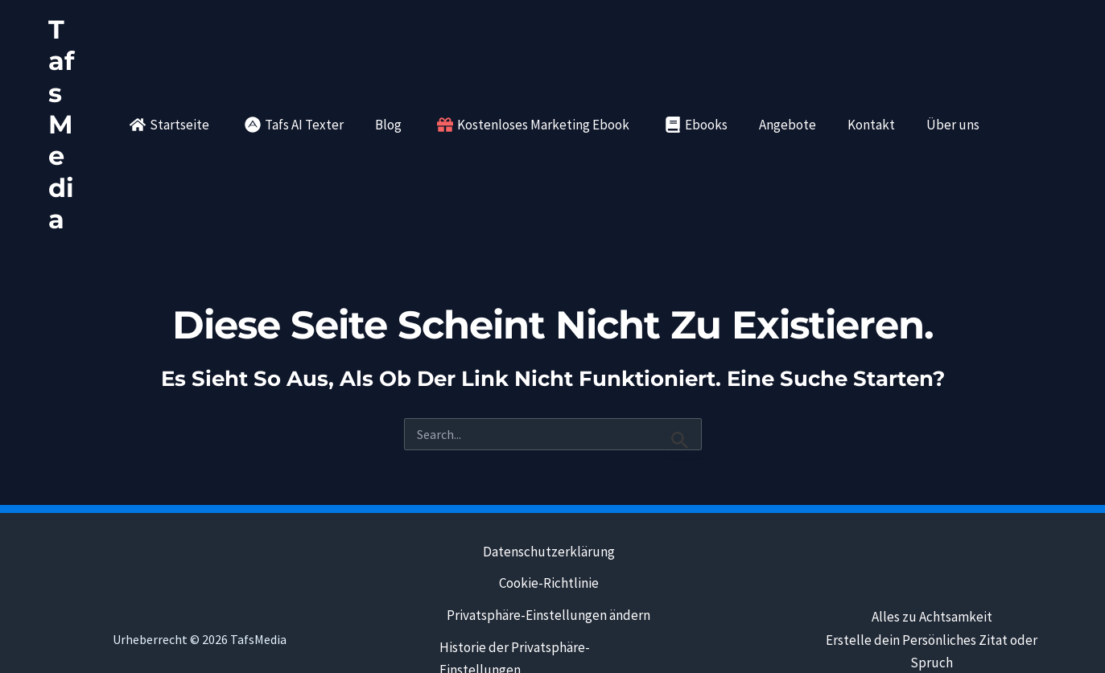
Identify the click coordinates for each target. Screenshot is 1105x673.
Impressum (493, 641)
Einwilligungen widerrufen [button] (548, 609)
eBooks (614, 641)
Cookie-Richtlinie (548, 490)
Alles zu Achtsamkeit (932, 523)
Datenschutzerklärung (548, 458)
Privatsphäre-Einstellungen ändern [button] (547, 522)
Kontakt (559, 641)
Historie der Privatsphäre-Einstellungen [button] (514, 566)
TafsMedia (69, 77)
